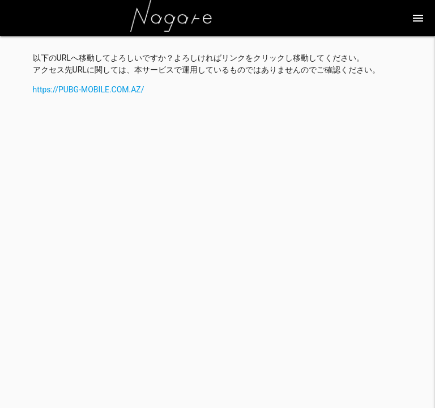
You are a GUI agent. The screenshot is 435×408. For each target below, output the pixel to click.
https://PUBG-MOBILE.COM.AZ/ (88, 89)
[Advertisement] (218, 175)
